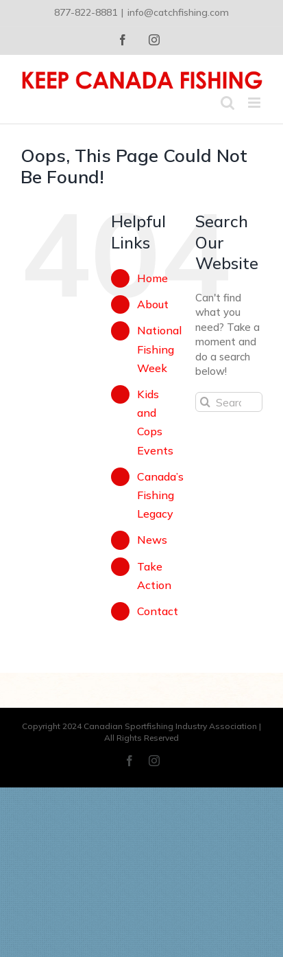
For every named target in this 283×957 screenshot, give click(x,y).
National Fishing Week (159, 348)
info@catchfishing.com (178, 12)
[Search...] (228, 402)
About (153, 304)
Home (152, 278)
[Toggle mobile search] (227, 102)
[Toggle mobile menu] (255, 102)
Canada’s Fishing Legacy (160, 495)
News (152, 539)
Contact (157, 611)
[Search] (205, 402)
